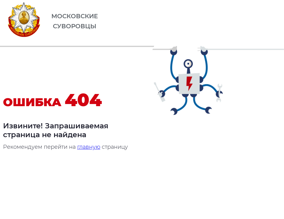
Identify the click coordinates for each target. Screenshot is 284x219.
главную (88, 147)
